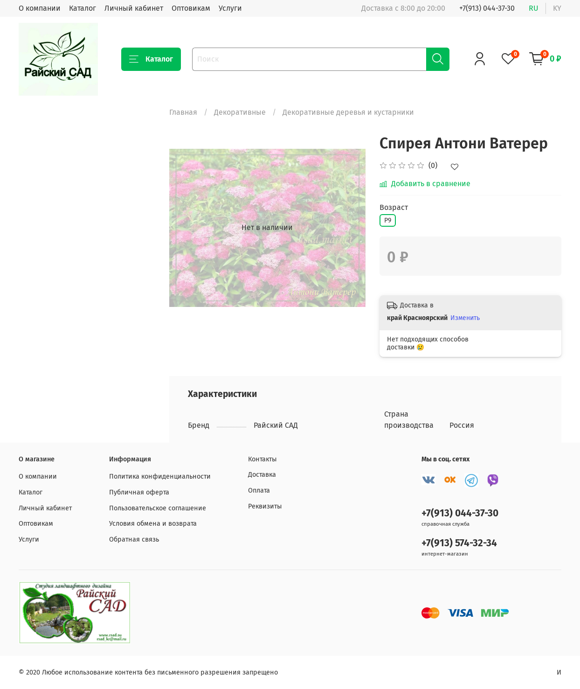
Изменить (465, 318)
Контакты (262, 459)
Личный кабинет (133, 8)
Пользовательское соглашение (157, 508)
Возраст (394, 207)
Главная (183, 112)
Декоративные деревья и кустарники (348, 112)
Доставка (262, 475)
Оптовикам (191, 8)
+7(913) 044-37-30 (487, 8)
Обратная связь (134, 539)
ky (557, 8)
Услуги (230, 8)
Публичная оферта (139, 492)
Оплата (259, 490)
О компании (40, 8)
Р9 (387, 220)
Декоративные (240, 112)
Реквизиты (265, 506)
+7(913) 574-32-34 (459, 543)
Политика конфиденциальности (160, 476)
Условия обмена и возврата (153, 524)
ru (534, 8)
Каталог (82, 8)
